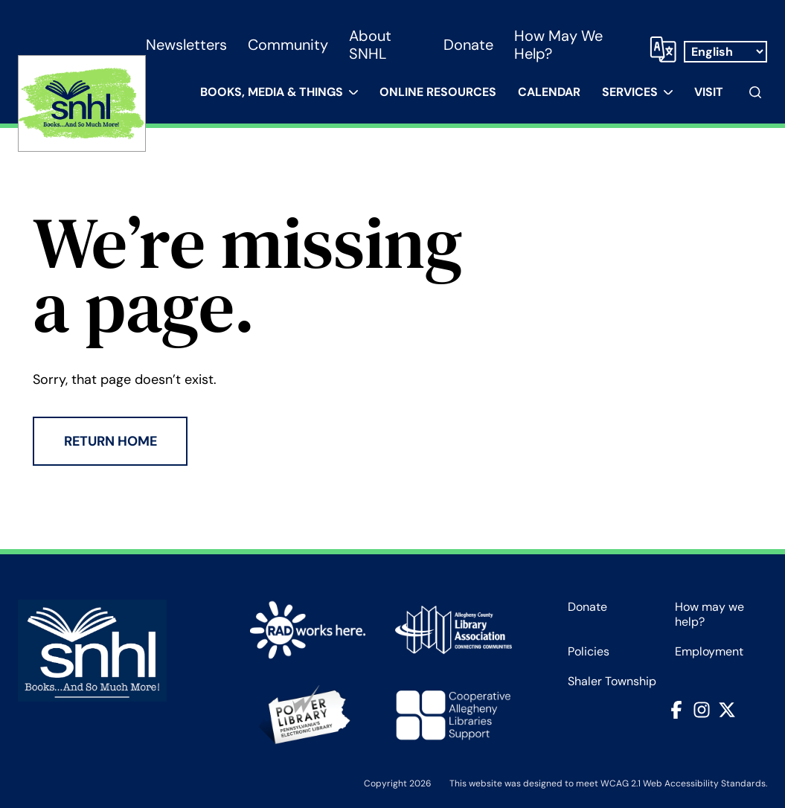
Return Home (110, 441)
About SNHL (370, 44)
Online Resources (437, 92)
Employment (709, 651)
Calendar (549, 92)
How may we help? (558, 44)
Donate (468, 45)
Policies (588, 651)
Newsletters (186, 45)
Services (630, 92)
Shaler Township (612, 681)
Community (288, 45)
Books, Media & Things (271, 92)
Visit (708, 92)
